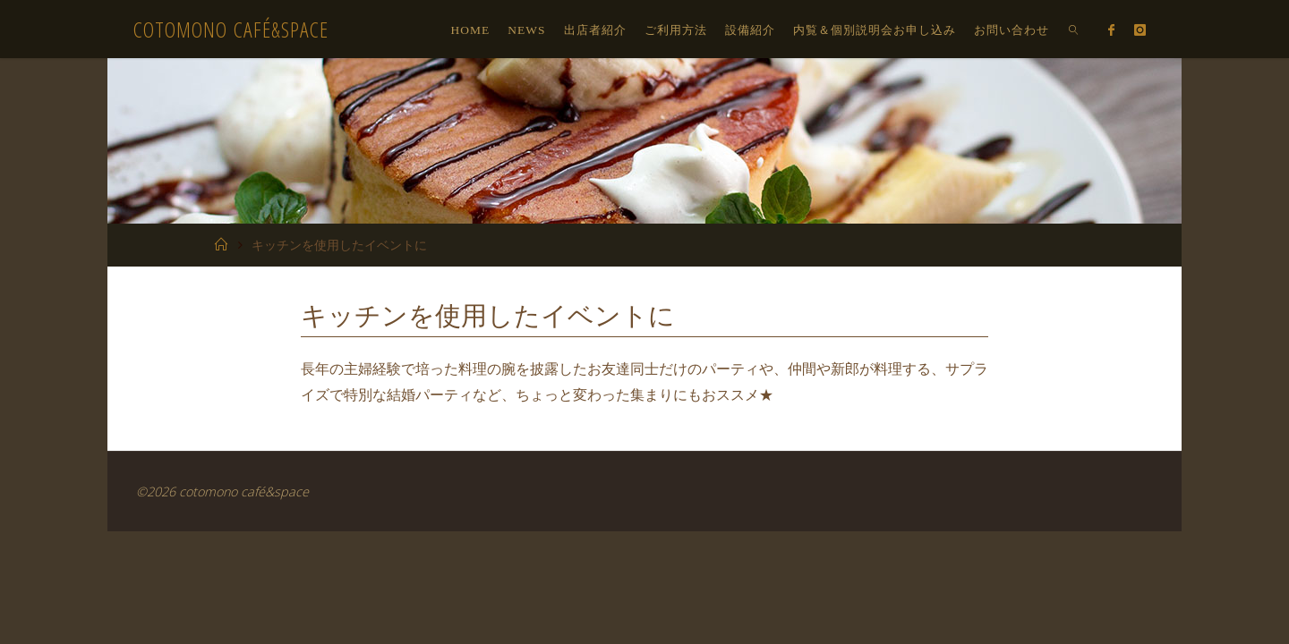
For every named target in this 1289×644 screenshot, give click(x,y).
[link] (1074, 29)
